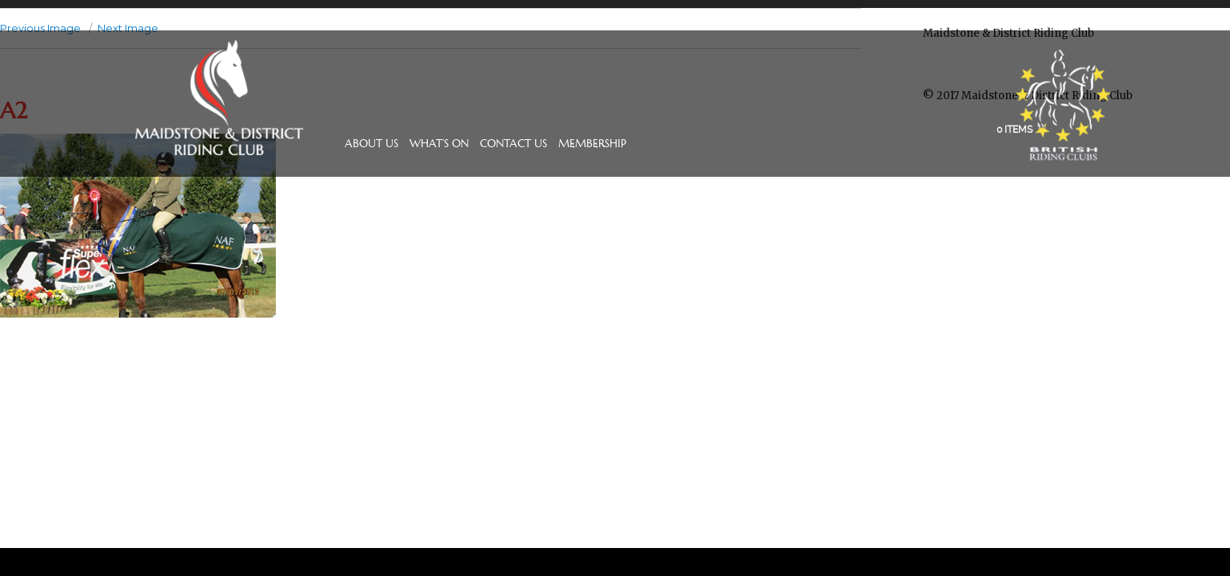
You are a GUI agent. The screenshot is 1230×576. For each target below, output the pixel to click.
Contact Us (513, 143)
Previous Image (40, 28)
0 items (1014, 129)
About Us (371, 143)
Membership (592, 143)
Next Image (128, 28)
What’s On (439, 143)
